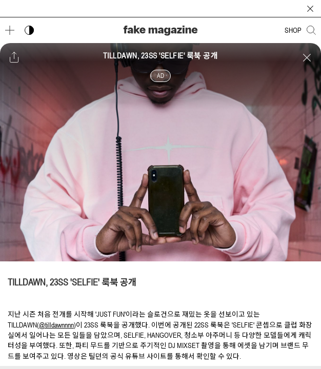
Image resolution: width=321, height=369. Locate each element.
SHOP (293, 30)
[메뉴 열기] (9, 30)
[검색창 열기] (311, 30)
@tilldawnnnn (56, 325)
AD (160, 75)
